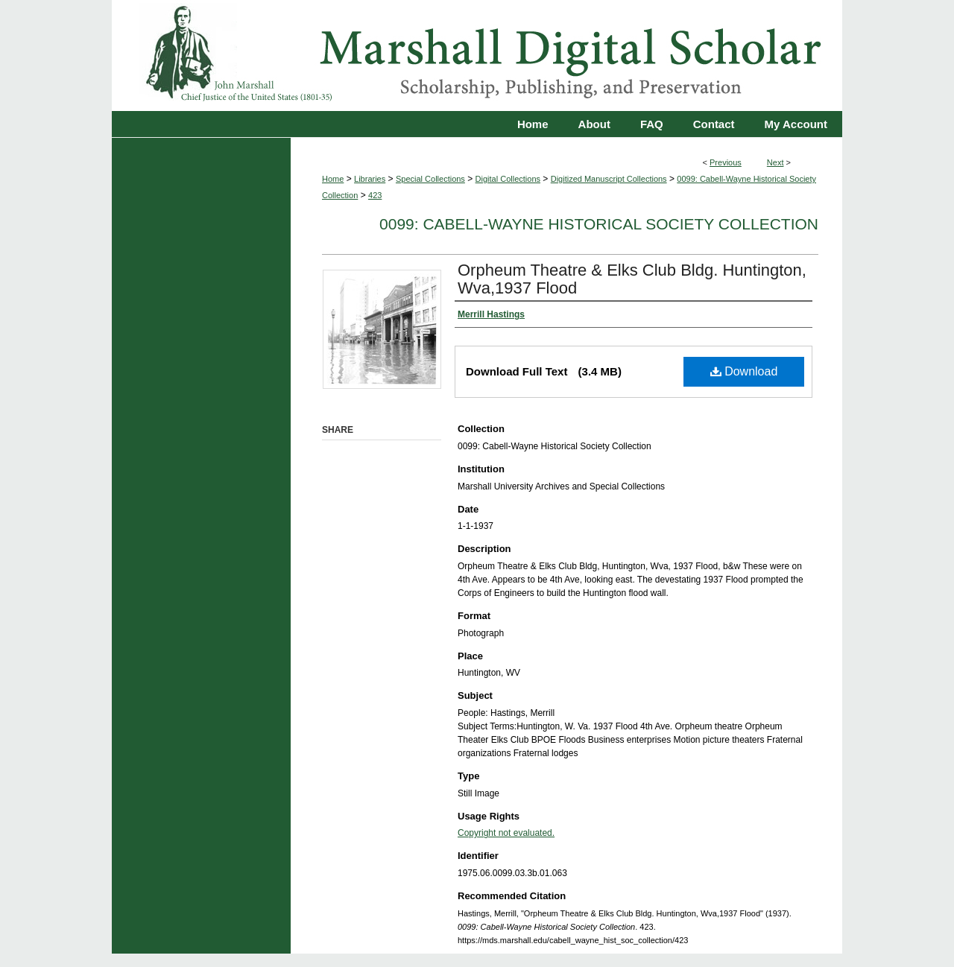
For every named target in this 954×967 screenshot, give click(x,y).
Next (775, 162)
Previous (726, 162)
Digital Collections (508, 178)
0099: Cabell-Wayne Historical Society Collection (598, 223)
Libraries (369, 178)
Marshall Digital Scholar (477, 55)
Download (744, 371)
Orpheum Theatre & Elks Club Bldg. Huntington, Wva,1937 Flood (632, 279)
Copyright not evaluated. (506, 833)
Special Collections (430, 178)
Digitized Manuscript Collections (609, 178)
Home (333, 178)
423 (375, 195)
